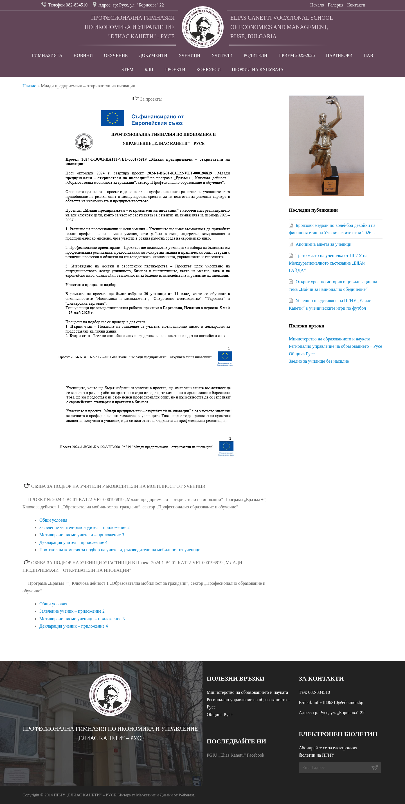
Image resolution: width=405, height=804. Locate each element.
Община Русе (302, 353)
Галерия (335, 5)
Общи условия (53, 520)
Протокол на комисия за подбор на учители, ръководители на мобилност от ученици (120, 549)
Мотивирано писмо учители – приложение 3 (81, 534)
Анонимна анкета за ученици (323, 244)
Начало (317, 5)
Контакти (356, 5)
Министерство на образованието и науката (329, 338)
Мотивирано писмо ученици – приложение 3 (82, 618)
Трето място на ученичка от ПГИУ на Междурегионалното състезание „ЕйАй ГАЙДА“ (328, 263)
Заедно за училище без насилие (319, 361)
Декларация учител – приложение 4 (73, 542)
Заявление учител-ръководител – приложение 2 (84, 527)
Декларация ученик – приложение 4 (73, 626)
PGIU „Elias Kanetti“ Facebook (235, 755)
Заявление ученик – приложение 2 (72, 611)
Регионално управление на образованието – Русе (335, 346)
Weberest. (187, 795)
